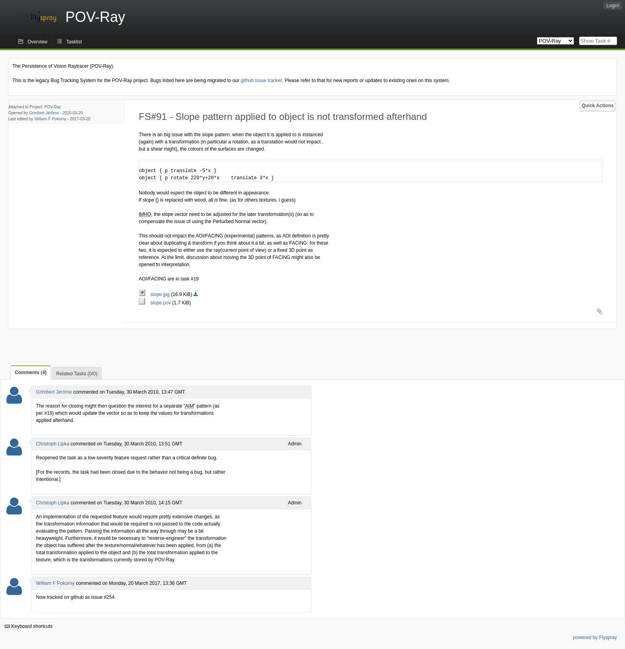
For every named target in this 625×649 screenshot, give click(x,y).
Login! (612, 5)
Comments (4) (31, 372)
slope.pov (155, 303)
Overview (37, 42)
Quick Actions (597, 105)
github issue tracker (261, 80)
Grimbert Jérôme (44, 113)
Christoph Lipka (52, 444)
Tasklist (74, 42)
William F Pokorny (50, 119)
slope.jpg (155, 294)
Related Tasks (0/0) (76, 373)
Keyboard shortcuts (29, 626)
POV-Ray (52, 107)
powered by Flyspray (595, 637)
